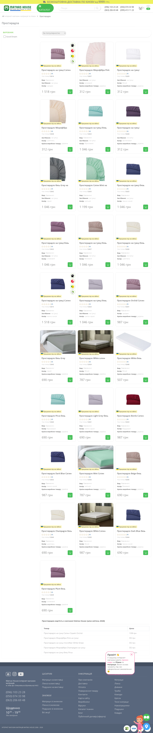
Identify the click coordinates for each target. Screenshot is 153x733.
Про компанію (85, 679)
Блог (80, 712)
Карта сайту (84, 698)
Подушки (119, 709)
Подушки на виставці (52, 687)
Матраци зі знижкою (52, 701)
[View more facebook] (9, 674)
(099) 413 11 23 (127, 10)
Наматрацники (122, 705)
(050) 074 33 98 (127, 7)
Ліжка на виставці (51, 683)
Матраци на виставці (52, 679)
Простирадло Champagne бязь (57, 531)
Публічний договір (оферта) (92, 716)
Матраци (119, 679)
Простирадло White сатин (92, 358)
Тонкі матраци (122, 701)
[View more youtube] (21, 676)
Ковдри (118, 712)
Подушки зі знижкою (52, 708)
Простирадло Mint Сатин (91, 473)
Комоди (118, 694)
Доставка (82, 683)
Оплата (82, 687)
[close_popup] (131, 654)
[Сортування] (54, 33)
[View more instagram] (14, 675)
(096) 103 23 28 (111, 7)
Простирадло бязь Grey (53, 358)
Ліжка (117, 683)
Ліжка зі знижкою (50, 705)
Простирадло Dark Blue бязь (131, 531)
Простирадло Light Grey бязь (93, 415)
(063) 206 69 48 (111, 10)
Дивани (118, 687)
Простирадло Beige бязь (129, 473)
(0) (52, 73)
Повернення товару (88, 690)
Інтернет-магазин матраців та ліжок (19, 16)
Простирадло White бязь (129, 358)
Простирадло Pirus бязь (54, 415)
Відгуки (82, 705)
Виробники (84, 701)
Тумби (118, 690)
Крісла (118, 698)
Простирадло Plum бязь (53, 588)
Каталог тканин (86, 709)
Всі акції (46, 712)
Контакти (82, 694)
